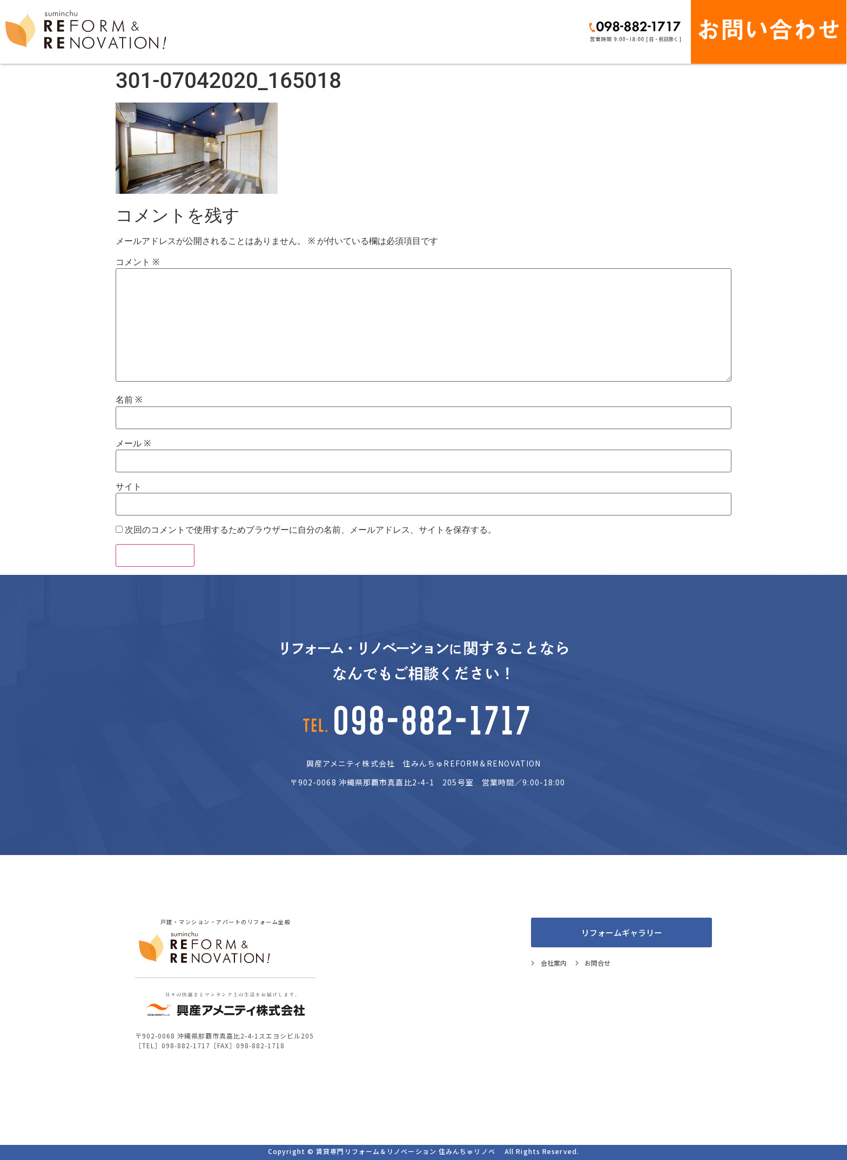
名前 (129, 400)
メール (133, 443)
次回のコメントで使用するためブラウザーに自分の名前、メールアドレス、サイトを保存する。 (310, 530)
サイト (129, 487)
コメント (137, 262)
